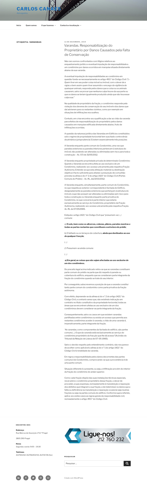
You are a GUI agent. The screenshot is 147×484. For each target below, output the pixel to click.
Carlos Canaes (39, 9)
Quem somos (31, 25)
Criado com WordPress (73, 478)
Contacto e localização (71, 25)
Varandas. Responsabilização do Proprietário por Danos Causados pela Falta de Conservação (97, 50)
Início (18, 25)
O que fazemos (48, 25)
